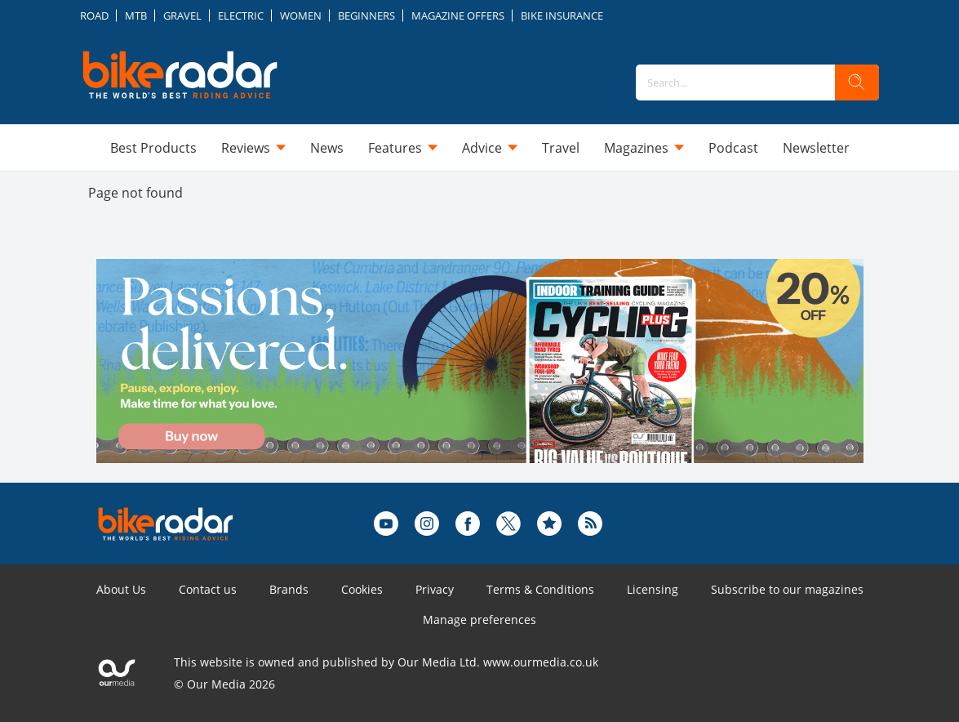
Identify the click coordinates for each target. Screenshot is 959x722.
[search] (857, 82)
